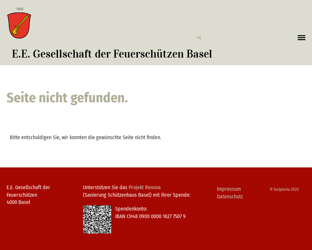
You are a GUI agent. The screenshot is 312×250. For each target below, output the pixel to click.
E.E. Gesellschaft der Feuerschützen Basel (112, 54)
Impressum (229, 189)
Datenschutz (230, 196)
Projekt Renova (145, 187)
